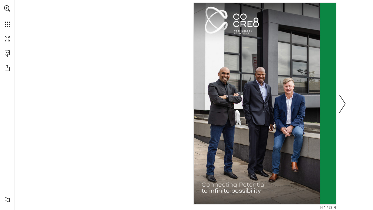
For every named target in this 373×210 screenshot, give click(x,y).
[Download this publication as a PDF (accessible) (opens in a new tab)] (7, 53)
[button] (7, 8)
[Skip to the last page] (335, 207)
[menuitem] (7, 16)
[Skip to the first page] (321, 207)
